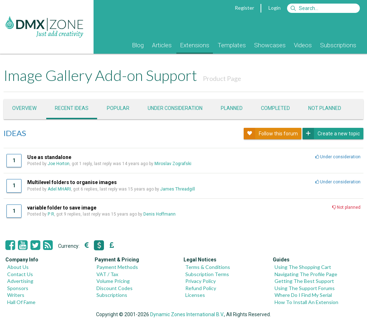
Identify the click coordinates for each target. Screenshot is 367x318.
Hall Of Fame (21, 302)
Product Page (222, 78)
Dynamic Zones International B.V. (187, 314)
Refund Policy (200, 288)
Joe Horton (59, 163)
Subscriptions (338, 45)
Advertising (20, 281)
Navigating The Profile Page (306, 274)
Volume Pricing (113, 281)
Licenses (195, 295)
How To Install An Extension (306, 302)
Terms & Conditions (207, 267)
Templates (232, 45)
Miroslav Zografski (172, 163)
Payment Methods (117, 267)
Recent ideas (72, 108)
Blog (138, 45)
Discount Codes (114, 288)
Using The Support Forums (305, 288)
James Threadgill (177, 189)
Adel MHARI (59, 189)
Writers (15, 295)
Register (244, 8)
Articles (162, 45)
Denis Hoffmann (159, 214)
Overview (24, 108)
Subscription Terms (207, 274)
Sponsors (17, 288)
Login (274, 8)
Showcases (270, 45)
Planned (232, 108)
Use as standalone (49, 157)
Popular (118, 108)
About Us (18, 267)
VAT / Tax (107, 274)
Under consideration (175, 108)
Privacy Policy (200, 281)
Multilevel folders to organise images (72, 182)
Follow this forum (271, 133)
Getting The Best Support (304, 281)
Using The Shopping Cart (303, 267)
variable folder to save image (61, 208)
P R (51, 214)
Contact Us (20, 274)
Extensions (194, 45)
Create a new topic (331, 133)
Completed (275, 108)
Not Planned (324, 108)
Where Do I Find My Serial (303, 295)
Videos (303, 45)
